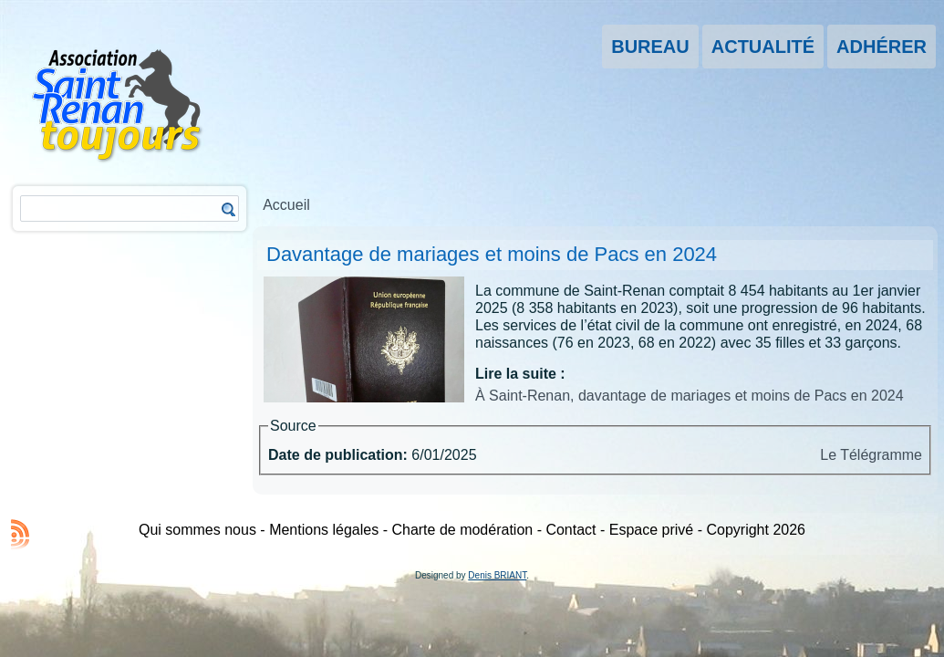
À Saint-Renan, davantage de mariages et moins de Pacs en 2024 (689, 395)
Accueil (286, 205)
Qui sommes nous (197, 529)
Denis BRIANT (497, 575)
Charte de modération (462, 529)
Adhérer (881, 46)
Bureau (650, 46)
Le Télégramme (871, 455)
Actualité (762, 46)
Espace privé (651, 529)
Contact (570, 529)
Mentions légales (324, 529)
